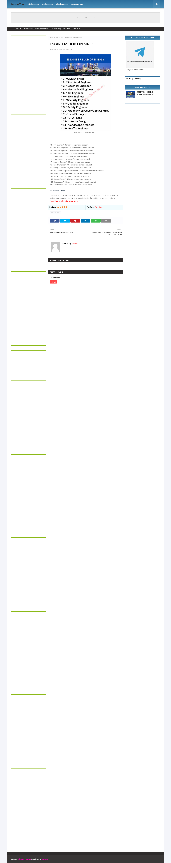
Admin (53, 49)
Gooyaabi (45, 859)
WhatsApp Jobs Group (133, 79)
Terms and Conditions (42, 29)
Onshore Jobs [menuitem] (47, 4)
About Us (18, 29)
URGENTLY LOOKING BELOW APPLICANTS (145, 93)
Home (52, 37)
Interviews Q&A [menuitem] (77, 4)
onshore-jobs (59, 37)
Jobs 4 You (17, 4)
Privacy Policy (28, 29)
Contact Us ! (76, 29)
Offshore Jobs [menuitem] (33, 4)
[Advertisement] (28, 72)
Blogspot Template (24, 859)
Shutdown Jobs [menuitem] (62, 4)
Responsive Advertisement (86, 18)
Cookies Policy (56, 29)
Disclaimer (66, 29)
